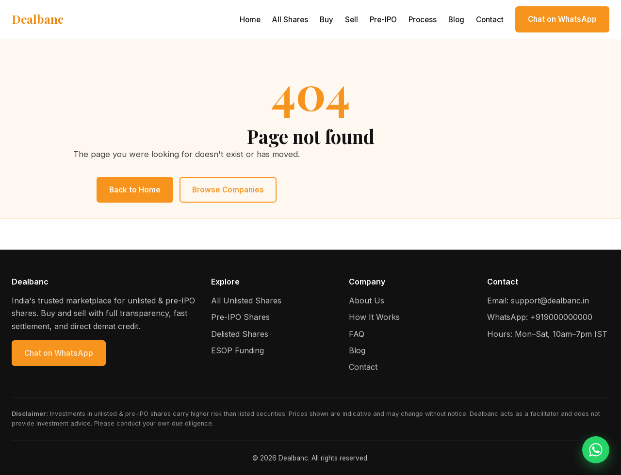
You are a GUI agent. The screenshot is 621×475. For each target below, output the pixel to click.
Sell (351, 19)
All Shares (290, 19)
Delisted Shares (239, 334)
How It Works (374, 317)
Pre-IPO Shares (240, 317)
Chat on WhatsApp (562, 19)
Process (423, 19)
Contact (490, 19)
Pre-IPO (383, 19)
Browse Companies (228, 189)
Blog (456, 19)
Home (250, 19)
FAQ (356, 334)
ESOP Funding (237, 350)
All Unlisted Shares (246, 300)
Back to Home (135, 189)
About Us (366, 300)
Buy (326, 19)
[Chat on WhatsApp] (595, 449)
